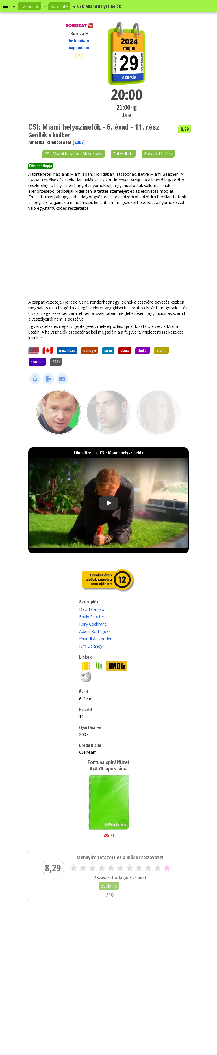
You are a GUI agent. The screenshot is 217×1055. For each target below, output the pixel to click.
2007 (56, 361)
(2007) (79, 142)
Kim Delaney (90, 646)
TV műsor (29, 6)
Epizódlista (123, 153)
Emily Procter (92, 616)
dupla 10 (109, 886)
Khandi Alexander (95, 638)
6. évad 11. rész (158, 153)
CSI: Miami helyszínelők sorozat (74, 153)
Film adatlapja (40, 165)
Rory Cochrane (93, 624)
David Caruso (91, 609)
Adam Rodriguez (94, 631)
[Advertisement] (108, 255)
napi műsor (79, 47)
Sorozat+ (59, 6)
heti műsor (79, 40)
